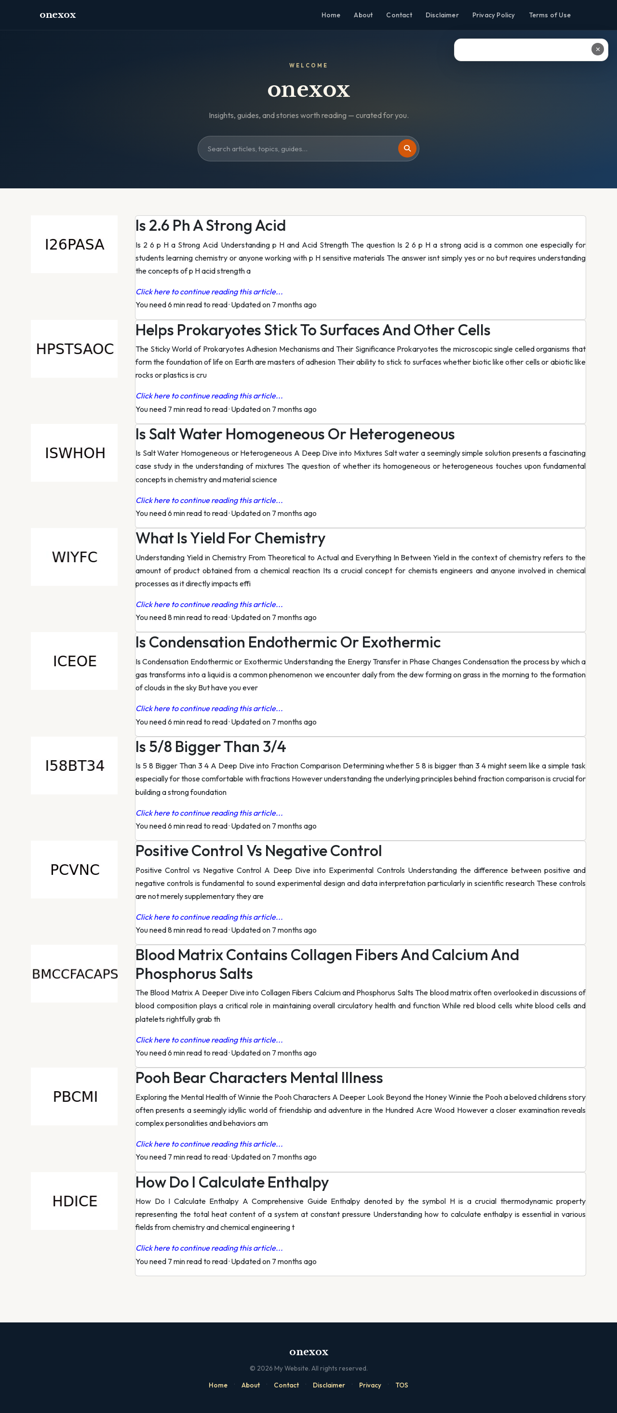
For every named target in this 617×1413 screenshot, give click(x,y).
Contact (399, 15)
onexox (57, 14)
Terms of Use (550, 15)
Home (331, 15)
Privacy (370, 1385)
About (363, 15)
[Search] (407, 148)
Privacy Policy (493, 15)
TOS (401, 1385)
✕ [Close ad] (598, 49)
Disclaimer (442, 15)
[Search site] (308, 149)
